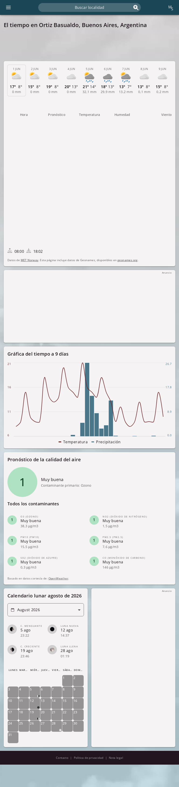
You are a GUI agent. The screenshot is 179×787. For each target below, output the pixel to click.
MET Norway (29, 260)
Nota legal (116, 758)
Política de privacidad (88, 758)
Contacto (62, 758)
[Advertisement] (89, 44)
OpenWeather (58, 578)
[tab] (16, 80)
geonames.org (127, 260)
